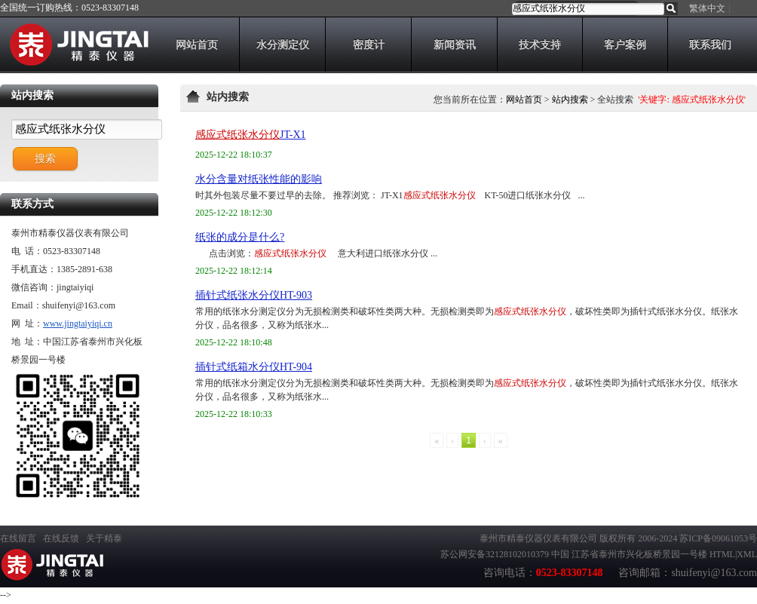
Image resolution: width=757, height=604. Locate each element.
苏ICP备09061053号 (718, 538)
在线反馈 (61, 538)
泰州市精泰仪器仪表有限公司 (538, 538)
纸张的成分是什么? (239, 237)
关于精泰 (104, 538)
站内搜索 (570, 99)
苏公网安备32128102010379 (494, 554)
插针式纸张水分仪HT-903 (253, 295)
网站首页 (524, 99)
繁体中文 (707, 8)
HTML (722, 554)
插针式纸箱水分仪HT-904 (253, 367)
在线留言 (18, 538)
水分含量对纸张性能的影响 (258, 179)
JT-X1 (250, 134)
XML (747, 554)
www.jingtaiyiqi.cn (77, 323)
